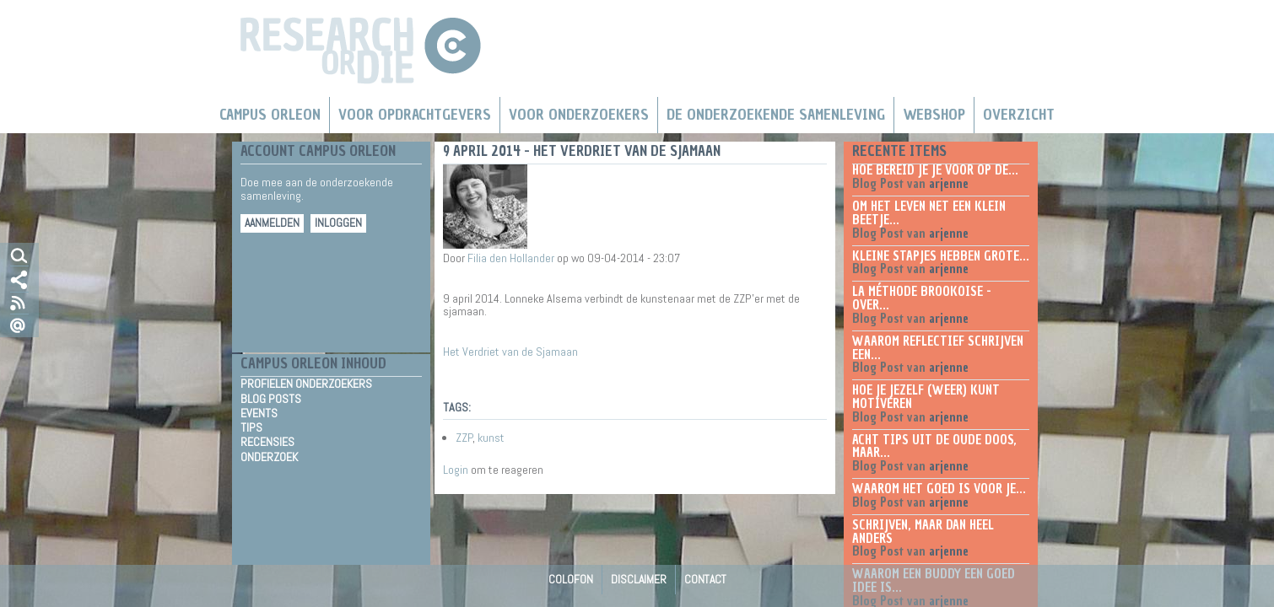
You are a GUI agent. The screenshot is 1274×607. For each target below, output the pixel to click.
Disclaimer (639, 579)
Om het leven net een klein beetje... (929, 213)
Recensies (267, 441)
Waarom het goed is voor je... (939, 489)
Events (259, 413)
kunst (491, 437)
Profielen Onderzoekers (306, 383)
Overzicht (1019, 115)
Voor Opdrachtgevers (414, 115)
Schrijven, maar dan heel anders (923, 532)
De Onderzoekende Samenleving (776, 115)
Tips (251, 427)
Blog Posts (270, 398)
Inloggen (338, 223)
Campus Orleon (270, 115)
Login (455, 469)
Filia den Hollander (510, 258)
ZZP (464, 437)
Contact (705, 579)
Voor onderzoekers (579, 115)
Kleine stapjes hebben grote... (940, 256)
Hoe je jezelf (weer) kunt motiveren (926, 397)
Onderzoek (269, 457)
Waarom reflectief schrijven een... (937, 348)
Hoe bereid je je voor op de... (935, 170)
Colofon (570, 579)
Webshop (934, 115)
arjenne (949, 183)
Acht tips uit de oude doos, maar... (934, 447)
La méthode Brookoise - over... (921, 298)
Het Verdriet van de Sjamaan (510, 351)
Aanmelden (272, 223)
